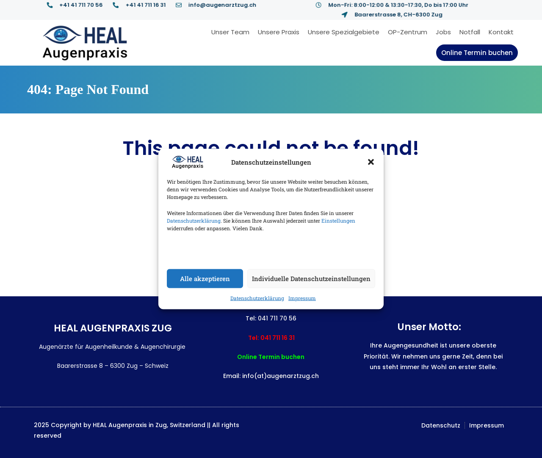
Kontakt (501, 32)
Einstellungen (338, 220)
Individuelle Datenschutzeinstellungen (311, 278)
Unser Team (230, 32)
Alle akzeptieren (205, 278)
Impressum (302, 297)
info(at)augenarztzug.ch (280, 376)
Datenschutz (440, 425)
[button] (371, 162)
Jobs (443, 32)
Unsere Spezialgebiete (343, 32)
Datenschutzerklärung (194, 220)
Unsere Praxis (278, 32)
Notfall (469, 32)
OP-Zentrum (407, 32)
